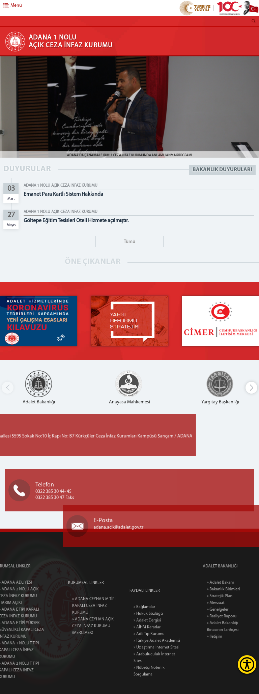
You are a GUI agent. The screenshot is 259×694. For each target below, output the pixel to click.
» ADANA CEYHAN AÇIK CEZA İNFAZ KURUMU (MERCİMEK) (93, 649)
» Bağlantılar (144, 641)
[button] (251, 388)
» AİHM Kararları (148, 661)
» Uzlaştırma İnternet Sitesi (156, 681)
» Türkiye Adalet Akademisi (157, 674)
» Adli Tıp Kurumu (149, 668)
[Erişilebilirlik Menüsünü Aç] (247, 664)
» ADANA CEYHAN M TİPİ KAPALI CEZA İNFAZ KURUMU (94, 629)
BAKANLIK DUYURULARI (222, 169)
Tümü (129, 241)
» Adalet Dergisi (147, 654)
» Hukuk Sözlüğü (148, 647)
